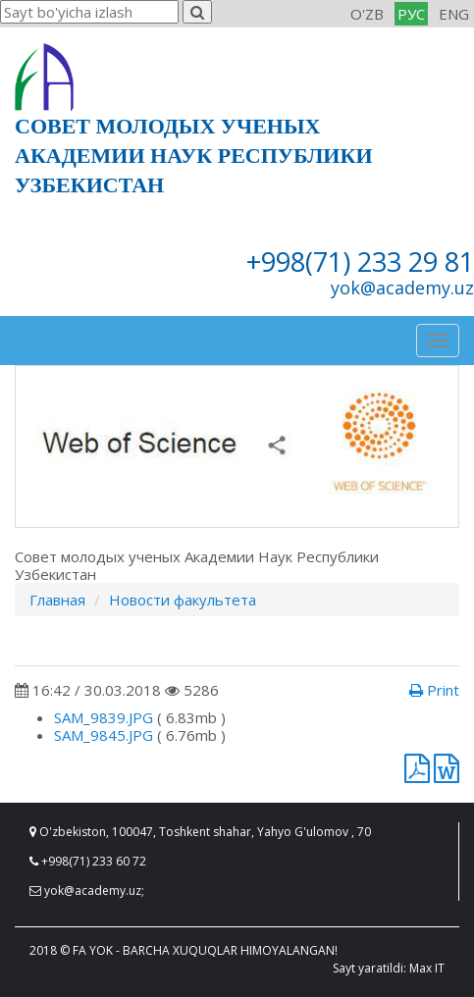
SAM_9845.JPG (103, 735)
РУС (411, 14)
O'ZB (367, 14)
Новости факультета (182, 599)
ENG (454, 14)
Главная (57, 599)
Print (434, 690)
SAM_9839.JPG (103, 717)
